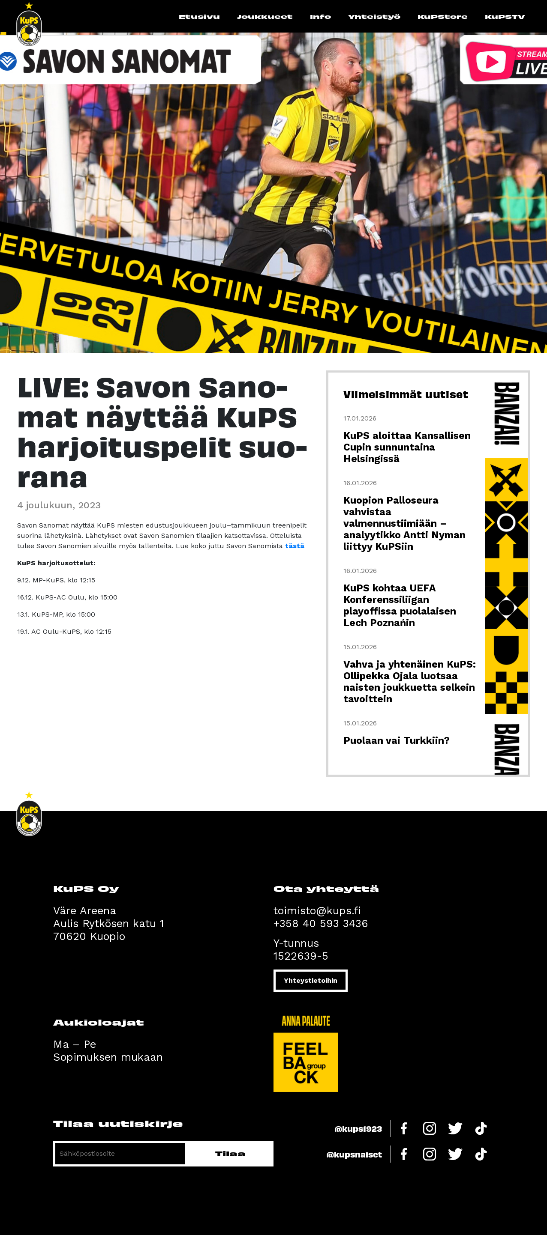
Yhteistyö (374, 16)
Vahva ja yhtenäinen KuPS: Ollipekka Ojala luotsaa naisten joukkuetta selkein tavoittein (409, 682)
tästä (294, 546)
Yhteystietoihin (310, 980)
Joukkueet (265, 16)
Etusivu (199, 16)
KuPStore (443, 16)
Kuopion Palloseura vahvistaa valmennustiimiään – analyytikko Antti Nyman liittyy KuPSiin (404, 523)
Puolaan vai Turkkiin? (396, 740)
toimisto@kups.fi (317, 910)
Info (320, 16)
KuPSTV (505, 16)
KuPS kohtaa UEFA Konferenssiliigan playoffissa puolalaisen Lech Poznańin (399, 605)
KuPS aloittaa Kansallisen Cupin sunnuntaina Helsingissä (407, 447)
